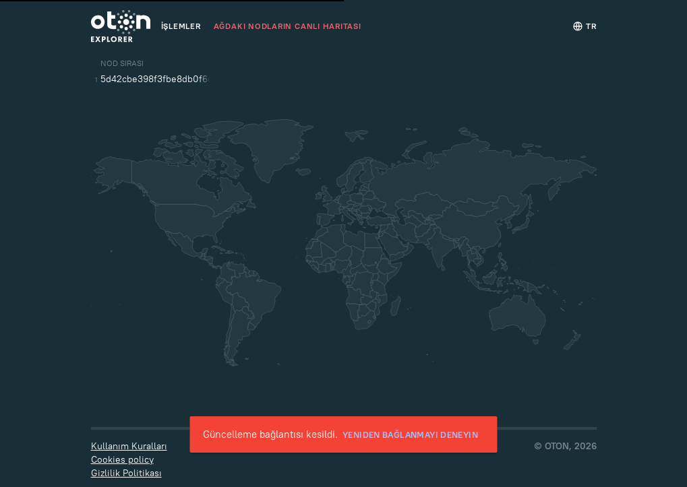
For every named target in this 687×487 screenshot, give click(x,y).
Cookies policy (122, 459)
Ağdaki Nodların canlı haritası (287, 26)
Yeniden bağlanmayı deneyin (410, 434)
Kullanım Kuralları (129, 446)
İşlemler (181, 26)
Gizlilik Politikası (126, 472)
